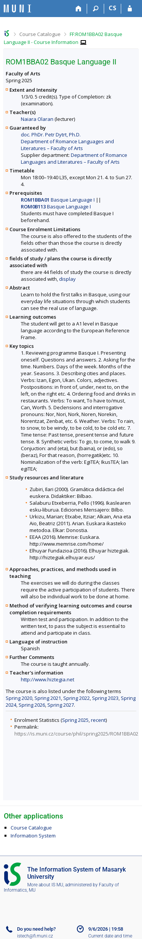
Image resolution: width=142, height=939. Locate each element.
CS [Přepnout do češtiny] (112, 8)
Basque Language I (58, 199)
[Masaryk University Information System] (17, 8)
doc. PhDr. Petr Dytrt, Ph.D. (51, 134)
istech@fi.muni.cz (35, 936)
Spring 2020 (19, 698)
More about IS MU (45, 884)
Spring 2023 (105, 698)
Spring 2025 (75, 720)
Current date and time (110, 936)
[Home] (78, 9)
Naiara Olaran (37, 119)
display (67, 278)
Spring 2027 (60, 704)
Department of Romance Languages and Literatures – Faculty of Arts (67, 145)
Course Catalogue (40, 34)
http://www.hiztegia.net (47, 679)
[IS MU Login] (129, 9)
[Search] (95, 9)
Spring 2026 (32, 704)
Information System (33, 835)
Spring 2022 (76, 698)
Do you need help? (36, 929)
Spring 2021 (47, 698)
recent (98, 720)
